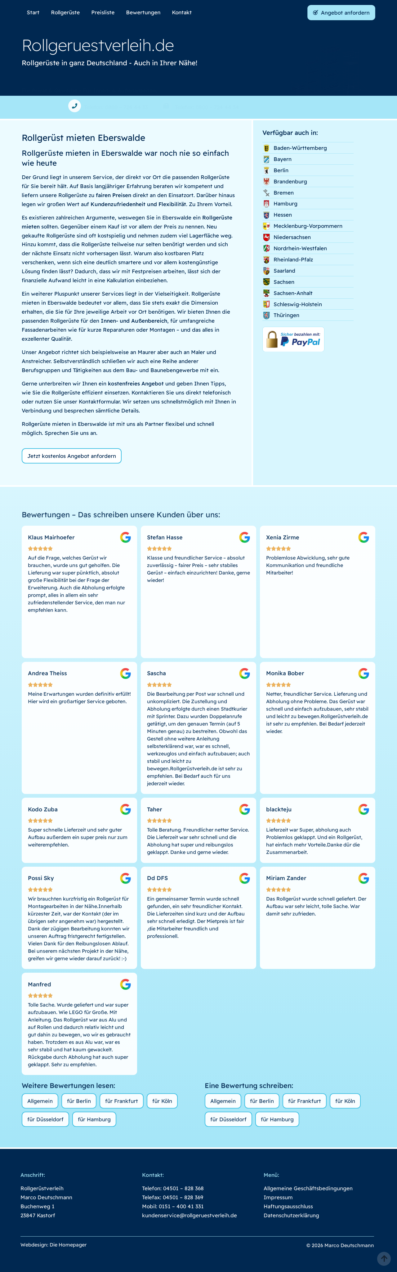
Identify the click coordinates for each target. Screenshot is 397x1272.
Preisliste (106, 12)
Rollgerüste (69, 12)
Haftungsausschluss (276, 1206)
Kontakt (185, 12)
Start (36, 12)
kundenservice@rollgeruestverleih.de (177, 1215)
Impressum (265, 1197)
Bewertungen (147, 12)
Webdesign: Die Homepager (41, 1245)
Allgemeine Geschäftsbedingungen (295, 1188)
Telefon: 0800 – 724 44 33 (116, 107)
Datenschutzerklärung (279, 1215)
